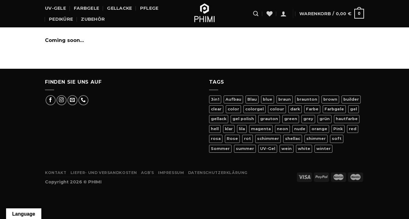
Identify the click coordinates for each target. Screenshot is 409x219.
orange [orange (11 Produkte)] (319, 129)
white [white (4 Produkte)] (304, 148)
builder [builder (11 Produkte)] (351, 99)
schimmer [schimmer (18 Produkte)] (268, 138)
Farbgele (86, 8)
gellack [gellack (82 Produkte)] (218, 118)
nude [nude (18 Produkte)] (299, 129)
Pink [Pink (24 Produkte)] (338, 129)
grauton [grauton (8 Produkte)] (269, 118)
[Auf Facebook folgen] (51, 100)
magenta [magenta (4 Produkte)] (261, 129)
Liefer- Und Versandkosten (103, 172)
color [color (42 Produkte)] (233, 109)
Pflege (149, 8)
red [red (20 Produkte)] (352, 129)
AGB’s (147, 172)
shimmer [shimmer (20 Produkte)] (316, 138)
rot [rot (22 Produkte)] (247, 138)
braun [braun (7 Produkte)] (284, 99)
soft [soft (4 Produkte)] (337, 138)
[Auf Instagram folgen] (62, 100)
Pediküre (61, 19)
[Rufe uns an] (83, 100)
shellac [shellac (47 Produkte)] (292, 138)
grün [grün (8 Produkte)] (324, 118)
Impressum (171, 172)
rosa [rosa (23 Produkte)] (216, 138)
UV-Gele (55, 8)
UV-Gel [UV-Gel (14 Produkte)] (267, 148)
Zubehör (93, 19)
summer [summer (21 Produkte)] (245, 148)
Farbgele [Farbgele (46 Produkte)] (334, 109)
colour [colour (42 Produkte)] (277, 109)
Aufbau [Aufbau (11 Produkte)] (233, 99)
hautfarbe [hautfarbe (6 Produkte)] (347, 118)
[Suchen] (255, 14)
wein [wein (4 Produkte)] (286, 148)
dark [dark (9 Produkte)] (295, 109)
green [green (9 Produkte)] (290, 118)
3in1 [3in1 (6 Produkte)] (215, 99)
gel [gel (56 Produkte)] (353, 109)
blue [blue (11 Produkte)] (267, 99)
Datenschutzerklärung (218, 172)
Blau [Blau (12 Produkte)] (252, 99)
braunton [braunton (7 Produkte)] (307, 99)
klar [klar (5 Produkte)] (229, 129)
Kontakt (55, 172)
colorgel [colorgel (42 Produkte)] (254, 109)
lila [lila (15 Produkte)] (242, 129)
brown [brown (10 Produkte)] (330, 99)
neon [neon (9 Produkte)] (282, 129)
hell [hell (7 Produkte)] (215, 129)
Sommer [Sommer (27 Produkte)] (220, 148)
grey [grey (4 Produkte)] (308, 118)
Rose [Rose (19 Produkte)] (232, 138)
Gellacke (119, 8)
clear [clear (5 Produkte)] (216, 109)
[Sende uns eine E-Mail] (72, 100)
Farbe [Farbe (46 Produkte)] (312, 109)
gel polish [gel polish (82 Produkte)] (243, 118)
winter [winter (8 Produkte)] (323, 148)
